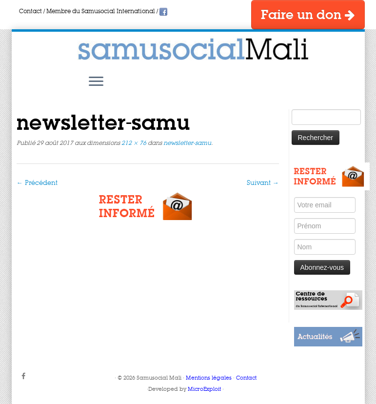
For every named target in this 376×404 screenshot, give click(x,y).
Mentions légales (209, 378)
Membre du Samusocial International (100, 12)
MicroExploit (204, 389)
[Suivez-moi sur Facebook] (26, 377)
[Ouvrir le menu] (96, 82)
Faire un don (308, 15)
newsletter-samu (186, 143)
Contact (30, 12)
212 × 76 (133, 143)
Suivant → (263, 183)
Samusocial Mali (159, 378)
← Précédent (37, 183)
